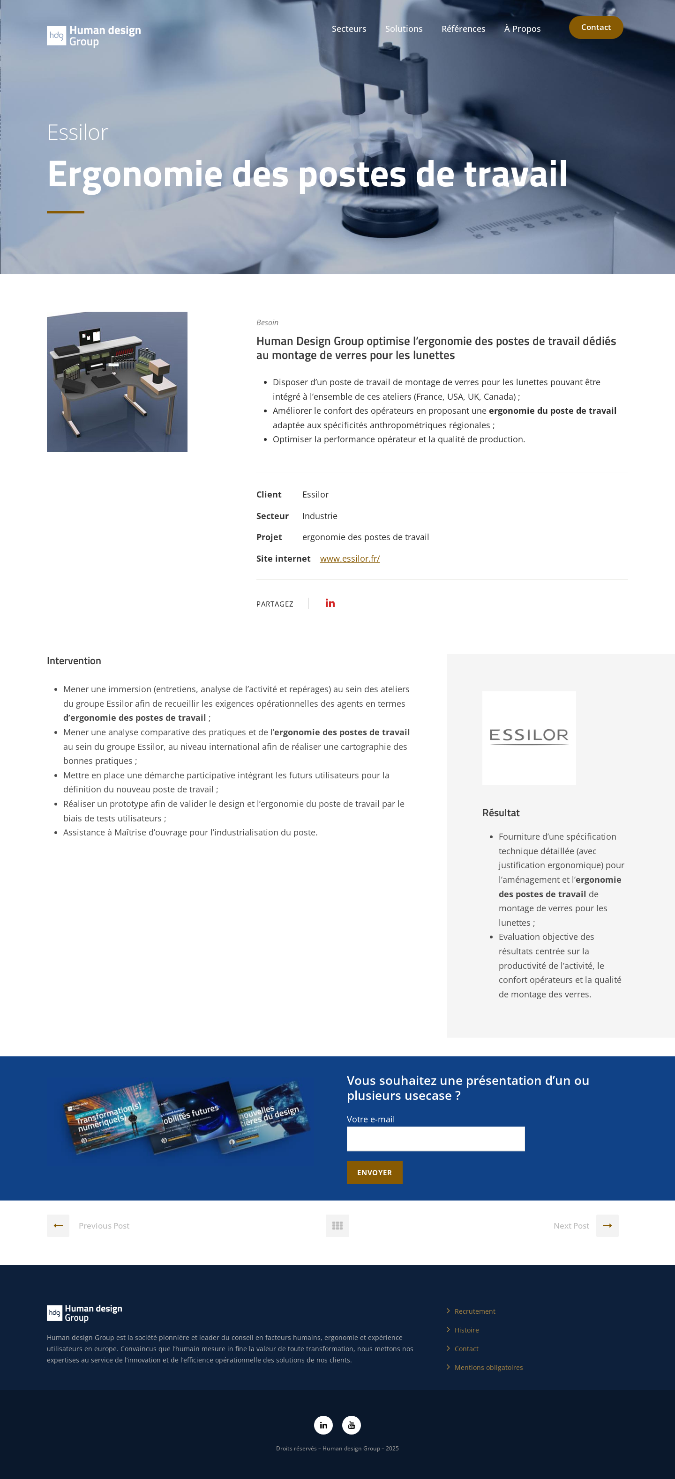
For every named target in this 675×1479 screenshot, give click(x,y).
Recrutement (475, 1311)
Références (464, 28)
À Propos (522, 28)
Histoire (467, 1329)
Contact (596, 27)
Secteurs (349, 28)
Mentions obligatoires (489, 1367)
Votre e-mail (436, 1132)
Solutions (404, 28)
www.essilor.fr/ (350, 558)
